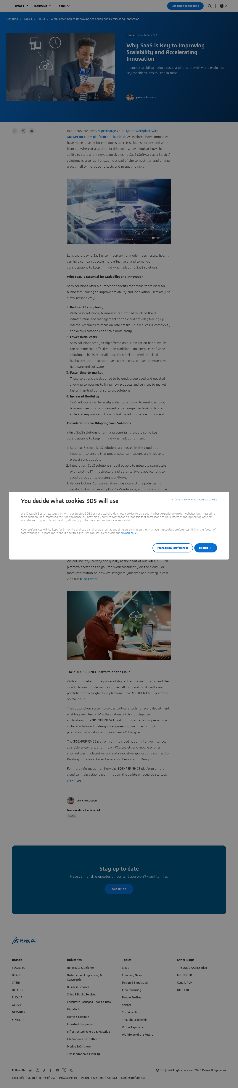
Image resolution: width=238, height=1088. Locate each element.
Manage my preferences (168, 547)
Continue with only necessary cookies (193, 500)
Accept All (205, 547)
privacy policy (129, 532)
